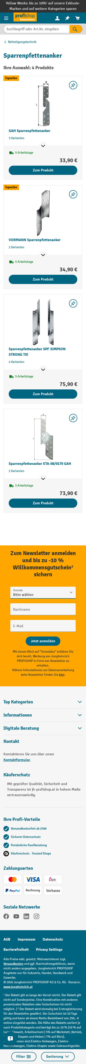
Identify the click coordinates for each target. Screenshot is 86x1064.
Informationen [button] (43, 715)
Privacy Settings (49, 949)
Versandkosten (13, 964)
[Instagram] (36, 917)
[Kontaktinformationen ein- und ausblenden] (10, 1039)
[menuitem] (57, 18)
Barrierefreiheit (16, 949)
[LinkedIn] (26, 917)
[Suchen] (76, 29)
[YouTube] (16, 917)
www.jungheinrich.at (18, 987)
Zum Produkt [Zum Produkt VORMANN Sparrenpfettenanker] (43, 279)
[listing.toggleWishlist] (73, 85)
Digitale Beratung (21, 728)
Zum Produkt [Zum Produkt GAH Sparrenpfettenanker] (43, 170)
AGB (6, 939)
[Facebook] (6, 917)
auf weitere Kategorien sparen (53, 9)
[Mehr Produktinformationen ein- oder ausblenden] (43, 146)
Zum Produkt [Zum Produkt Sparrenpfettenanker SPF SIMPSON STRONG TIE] (43, 394)
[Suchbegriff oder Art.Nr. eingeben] (36, 29)
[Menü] (7, 18)
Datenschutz (53, 939)
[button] (43, 728)
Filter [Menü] (23, 1056)
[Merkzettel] (67, 18)
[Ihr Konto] (57, 18)
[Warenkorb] (77, 18)
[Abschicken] (43, 641)
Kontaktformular (16, 760)
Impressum (26, 939)
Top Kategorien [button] (43, 702)
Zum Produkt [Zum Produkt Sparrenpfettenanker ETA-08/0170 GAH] (43, 503)
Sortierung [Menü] (58, 1056)
